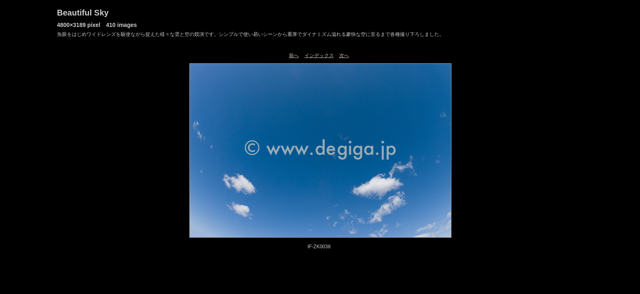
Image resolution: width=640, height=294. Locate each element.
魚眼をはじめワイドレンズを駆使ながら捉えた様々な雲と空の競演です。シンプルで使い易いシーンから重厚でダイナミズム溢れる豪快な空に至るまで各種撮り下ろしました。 (250, 34)
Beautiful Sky (83, 12)
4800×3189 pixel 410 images (97, 25)
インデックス (319, 55)
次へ (344, 55)
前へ (294, 55)
